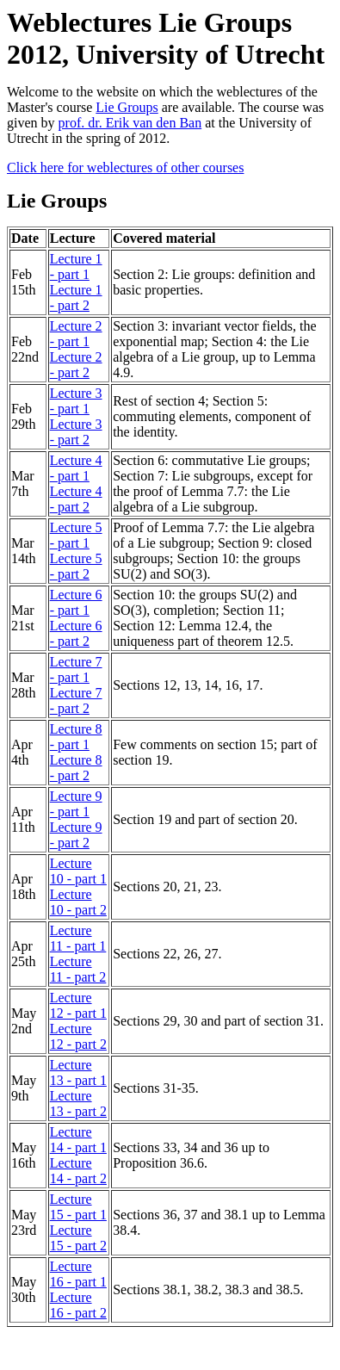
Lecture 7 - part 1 (76, 669)
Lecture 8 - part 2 (76, 768)
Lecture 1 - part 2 (76, 297)
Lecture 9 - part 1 (76, 804)
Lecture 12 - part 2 (78, 1036)
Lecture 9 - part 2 (76, 835)
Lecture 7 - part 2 (76, 700)
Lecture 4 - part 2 (76, 499)
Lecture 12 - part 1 (78, 1005)
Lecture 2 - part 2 (76, 365)
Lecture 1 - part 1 (76, 266)
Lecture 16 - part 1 (78, 1274)
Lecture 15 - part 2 (78, 1238)
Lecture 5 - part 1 (76, 535)
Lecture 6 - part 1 (76, 602)
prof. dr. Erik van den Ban (130, 122)
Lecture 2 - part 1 (76, 334)
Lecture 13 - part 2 (78, 1103)
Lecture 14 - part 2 (78, 1171)
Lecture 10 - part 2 (78, 902)
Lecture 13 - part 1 (78, 1072)
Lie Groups (127, 107)
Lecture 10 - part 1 (78, 871)
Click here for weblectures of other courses (125, 167)
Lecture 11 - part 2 (78, 969)
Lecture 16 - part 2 (78, 1305)
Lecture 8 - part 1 (76, 737)
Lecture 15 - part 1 (78, 1207)
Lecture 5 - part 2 (76, 566)
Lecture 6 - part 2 (76, 633)
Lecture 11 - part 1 (78, 938)
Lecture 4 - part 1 (76, 468)
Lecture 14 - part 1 (78, 1140)
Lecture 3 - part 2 (76, 432)
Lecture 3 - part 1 (76, 401)
